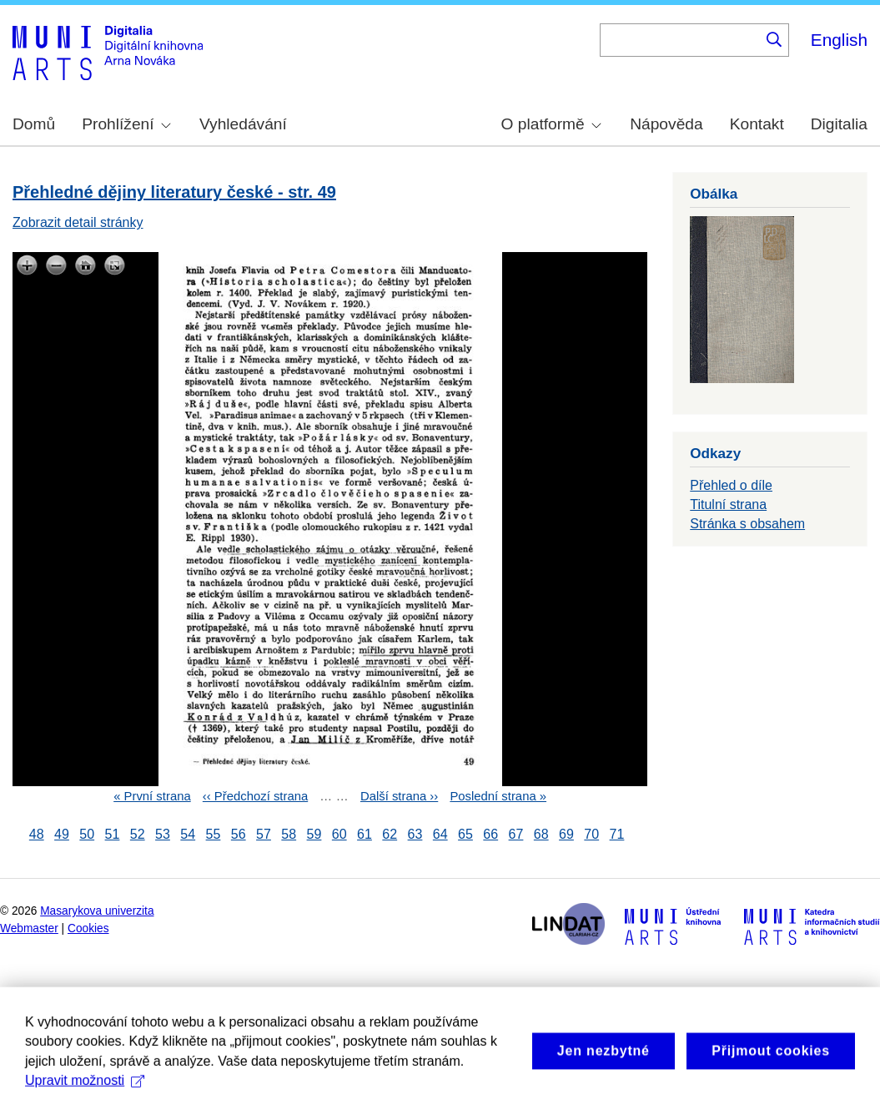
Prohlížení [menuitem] (126, 124)
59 (314, 834)
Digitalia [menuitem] (839, 124)
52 (137, 834)
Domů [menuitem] (34, 124)
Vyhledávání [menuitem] (243, 124)
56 (238, 834)
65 (465, 834)
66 (490, 834)
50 (86, 834)
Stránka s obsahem (747, 524)
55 (213, 834)
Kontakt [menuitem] (757, 124)
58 (288, 834)
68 (541, 834)
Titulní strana (728, 504)
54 (187, 834)
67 (516, 834)
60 (339, 834)
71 (617, 834)
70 (591, 834)
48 (36, 834)
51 (112, 834)
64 (440, 834)
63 (415, 834)
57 (263, 834)
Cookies (88, 928)
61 (364, 834)
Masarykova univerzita (96, 911)
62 (389, 834)
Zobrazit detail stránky (78, 222)
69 (566, 834)
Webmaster (29, 928)
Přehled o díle (731, 485)
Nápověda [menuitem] (666, 124)
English (839, 39)
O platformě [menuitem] (551, 124)
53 (162, 834)
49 (61, 834)
